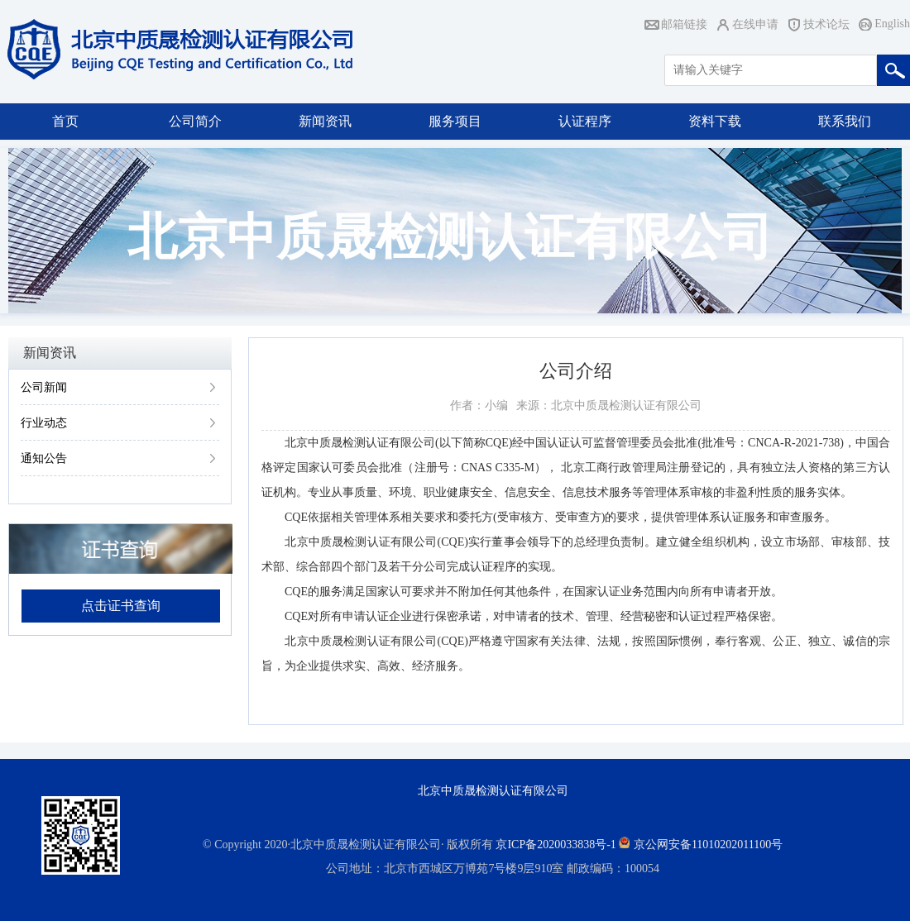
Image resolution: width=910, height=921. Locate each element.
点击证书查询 (120, 606)
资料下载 (714, 121)
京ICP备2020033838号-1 (555, 844)
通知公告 (44, 458)
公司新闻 (44, 387)
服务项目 (455, 121)
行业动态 (44, 423)
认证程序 (584, 121)
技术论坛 (826, 24)
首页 (65, 121)
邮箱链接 (684, 24)
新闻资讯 (325, 121)
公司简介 (195, 121)
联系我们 (844, 121)
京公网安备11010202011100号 (708, 844)
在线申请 (755, 24)
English (892, 23)
